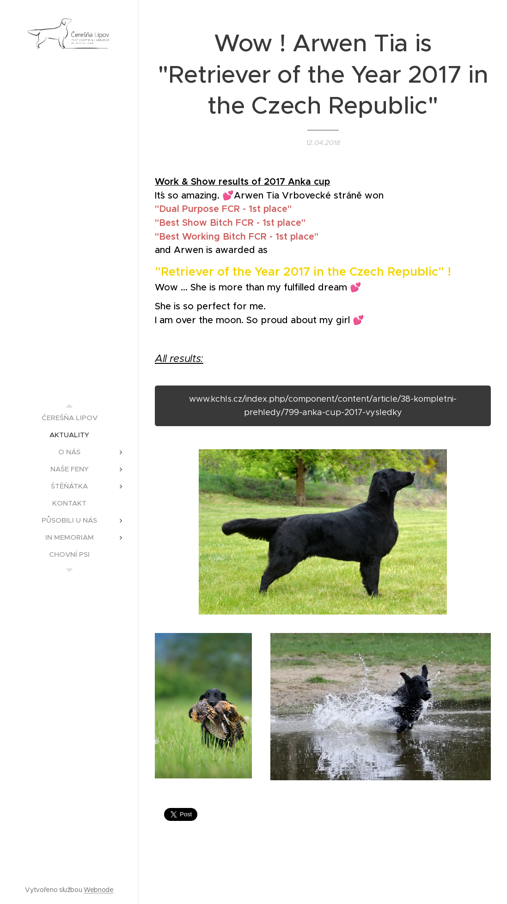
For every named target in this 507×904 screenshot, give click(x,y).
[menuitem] (69, 417)
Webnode (99, 890)
